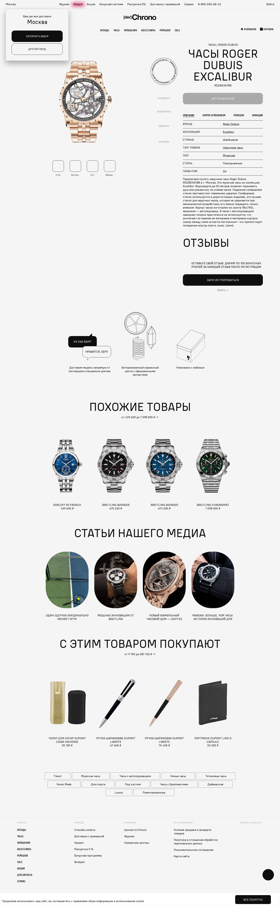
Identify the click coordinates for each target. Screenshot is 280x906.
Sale (177, 30)
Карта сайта (181, 856)
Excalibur (228, 132)
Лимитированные (153, 792)
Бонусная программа (88, 855)
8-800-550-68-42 (209, 4)
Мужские (229, 155)
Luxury (119, 792)
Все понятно (253, 899)
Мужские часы (90, 776)
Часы (116, 30)
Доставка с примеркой (165, 4)
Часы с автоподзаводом (135, 776)
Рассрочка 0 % (84, 849)
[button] (12, 4)
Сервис (189, 4)
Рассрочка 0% (136, 4)
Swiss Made (64, 784)
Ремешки (165, 30)
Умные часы (178, 776)
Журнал (64, 4)
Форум (78, 4)
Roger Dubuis (231, 124)
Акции (91, 4)
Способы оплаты (84, 830)
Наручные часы (233, 147)
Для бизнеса (24, 875)
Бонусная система (111, 4)
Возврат (79, 862)
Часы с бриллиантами (174, 784)
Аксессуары (148, 30)
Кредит (79, 842)
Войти (270, 4)
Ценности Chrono (135, 830)
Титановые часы (215, 776)
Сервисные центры (136, 842)
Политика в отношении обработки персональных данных (196, 841)
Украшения (130, 30)
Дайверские (215, 784)
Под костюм (133, 784)
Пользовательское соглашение (193, 850)
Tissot (58, 776)
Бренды (104, 30)
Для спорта (98, 784)
